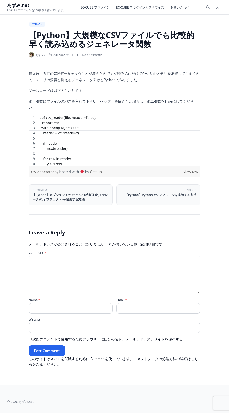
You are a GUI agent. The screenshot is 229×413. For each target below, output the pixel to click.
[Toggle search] (208, 7)
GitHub (96, 171)
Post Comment (47, 350)
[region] (114, 140)
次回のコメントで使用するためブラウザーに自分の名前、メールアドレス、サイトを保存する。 (109, 339)
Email (121, 300)
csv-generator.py (45, 171)
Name (34, 300)
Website (35, 319)
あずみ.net (26, 402)
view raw (190, 171)
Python (37, 24)
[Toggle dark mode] (218, 7)
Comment (37, 252)
